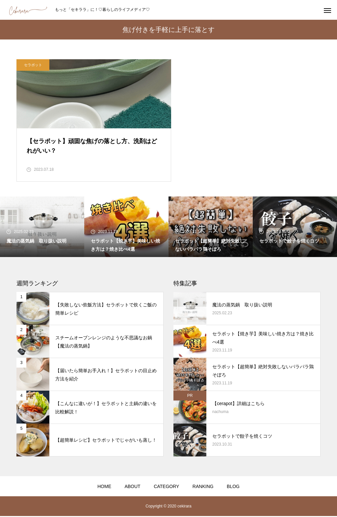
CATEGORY (166, 487)
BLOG (233, 487)
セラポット (33, 65)
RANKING (203, 487)
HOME (104, 487)
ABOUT (132, 487)
